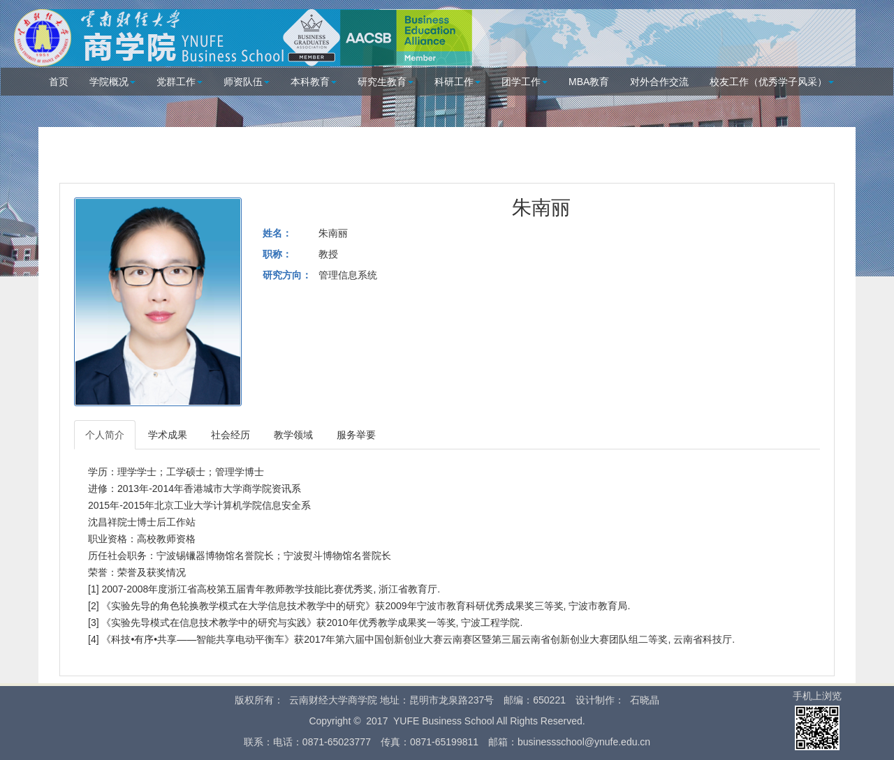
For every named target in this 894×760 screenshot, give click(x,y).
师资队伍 (247, 81)
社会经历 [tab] (230, 434)
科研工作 (457, 81)
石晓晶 (644, 700)
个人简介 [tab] (104, 434)
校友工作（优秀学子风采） (772, 81)
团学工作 (524, 81)
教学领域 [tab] (293, 434)
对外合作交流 (659, 81)
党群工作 (179, 81)
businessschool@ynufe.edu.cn (584, 741)
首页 (58, 81)
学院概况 (112, 81)
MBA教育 (589, 81)
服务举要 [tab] (356, 434)
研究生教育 (385, 81)
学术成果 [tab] (167, 434)
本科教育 (314, 81)
